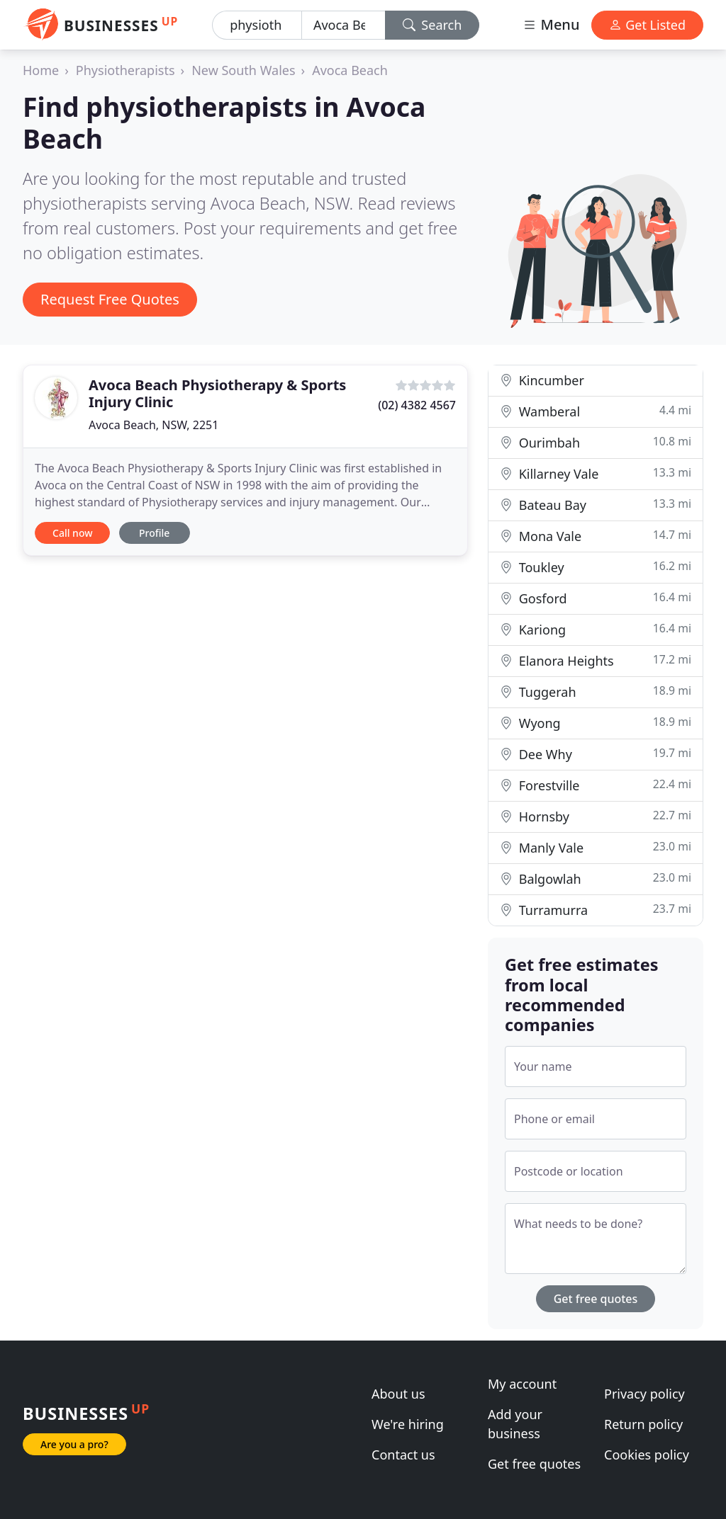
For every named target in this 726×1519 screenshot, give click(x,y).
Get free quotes (596, 1299)
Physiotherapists (125, 70)
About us (398, 1393)
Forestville (595, 785)
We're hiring (408, 1424)
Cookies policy (646, 1454)
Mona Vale (595, 536)
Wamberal (595, 411)
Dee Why (595, 754)
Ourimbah (595, 442)
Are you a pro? (74, 1444)
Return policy (643, 1424)
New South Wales (243, 70)
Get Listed (647, 24)
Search (432, 24)
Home (41, 70)
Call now (72, 533)
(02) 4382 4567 (417, 405)
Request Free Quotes (109, 299)
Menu (551, 24)
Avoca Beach (350, 70)
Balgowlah (595, 878)
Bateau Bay (595, 504)
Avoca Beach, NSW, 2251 (153, 425)
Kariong (595, 629)
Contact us (403, 1454)
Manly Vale (595, 847)
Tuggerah (595, 691)
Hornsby (595, 816)
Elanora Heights (595, 660)
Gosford (595, 598)
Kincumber (542, 380)
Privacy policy (644, 1393)
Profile (154, 533)
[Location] (343, 25)
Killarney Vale (595, 473)
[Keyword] (257, 25)
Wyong (595, 723)
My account (522, 1383)
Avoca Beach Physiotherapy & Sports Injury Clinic (217, 393)
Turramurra (595, 909)
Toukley (595, 567)
